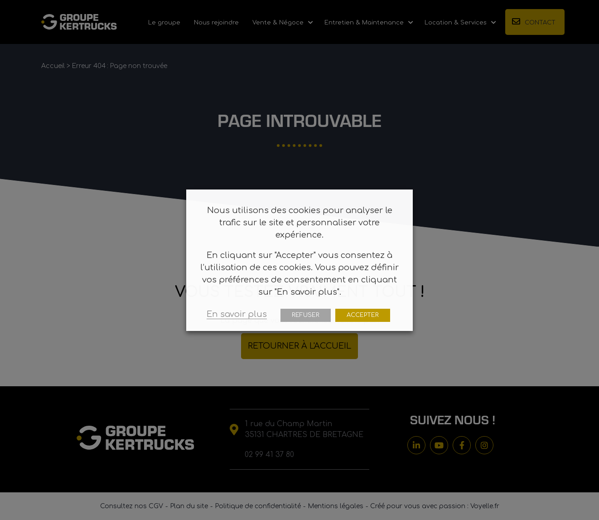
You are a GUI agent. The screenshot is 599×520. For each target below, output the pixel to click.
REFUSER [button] (305, 315)
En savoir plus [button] (237, 314)
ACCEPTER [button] (363, 315)
